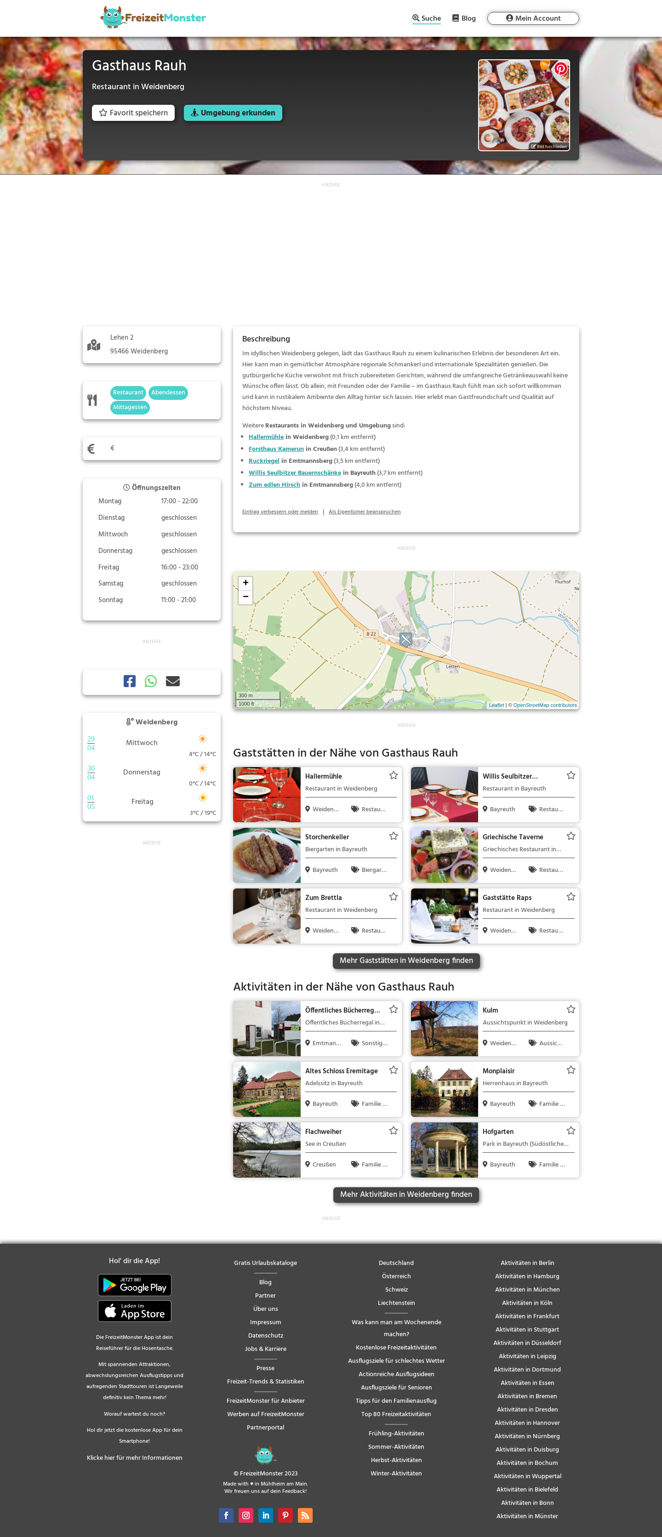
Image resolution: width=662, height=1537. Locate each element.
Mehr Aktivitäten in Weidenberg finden (406, 1195)
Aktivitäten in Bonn (527, 1503)
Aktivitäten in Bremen (527, 1396)
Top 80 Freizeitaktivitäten (396, 1414)
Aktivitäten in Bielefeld (527, 1490)
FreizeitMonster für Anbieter (266, 1401)
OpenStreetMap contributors (545, 705)
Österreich (396, 1276)
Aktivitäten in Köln (527, 1303)
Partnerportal (265, 1428)
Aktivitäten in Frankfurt (527, 1316)
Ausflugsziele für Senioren (396, 1388)
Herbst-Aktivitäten (396, 1460)
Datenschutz (265, 1336)
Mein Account (538, 19)
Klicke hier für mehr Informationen (135, 1458)
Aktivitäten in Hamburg (527, 1276)
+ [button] (246, 584)
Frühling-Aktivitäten (396, 1434)
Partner (265, 1296)
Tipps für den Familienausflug (396, 1401)
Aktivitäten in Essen (527, 1383)
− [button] (246, 597)
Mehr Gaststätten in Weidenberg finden (406, 961)
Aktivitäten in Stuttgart (527, 1330)
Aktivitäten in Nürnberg (527, 1436)
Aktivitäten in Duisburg (527, 1450)
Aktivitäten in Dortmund (527, 1370)
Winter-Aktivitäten (396, 1474)
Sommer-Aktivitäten (396, 1447)
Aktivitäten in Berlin (527, 1263)
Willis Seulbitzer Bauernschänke (295, 473)
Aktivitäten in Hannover (527, 1423)
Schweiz (396, 1290)
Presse (265, 1368)
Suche (431, 19)
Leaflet (496, 705)
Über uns (265, 1309)
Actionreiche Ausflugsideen (396, 1374)
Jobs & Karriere (265, 1349)
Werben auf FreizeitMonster (265, 1414)
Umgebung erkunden (238, 113)
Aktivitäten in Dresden (527, 1410)
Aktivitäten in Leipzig (527, 1356)
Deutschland (396, 1263)
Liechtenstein (396, 1303)
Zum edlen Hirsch (274, 485)
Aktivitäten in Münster (527, 1516)
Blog (469, 18)
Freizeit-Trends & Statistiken (265, 1382)
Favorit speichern (133, 113)
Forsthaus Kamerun (276, 449)
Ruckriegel (264, 461)
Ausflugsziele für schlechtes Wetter (396, 1361)
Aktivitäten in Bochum (527, 1463)
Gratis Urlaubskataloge (265, 1263)
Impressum (265, 1322)
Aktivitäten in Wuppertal (527, 1476)
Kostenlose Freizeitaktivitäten (396, 1348)
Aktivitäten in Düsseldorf (527, 1343)
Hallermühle (266, 437)
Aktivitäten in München (527, 1290)
